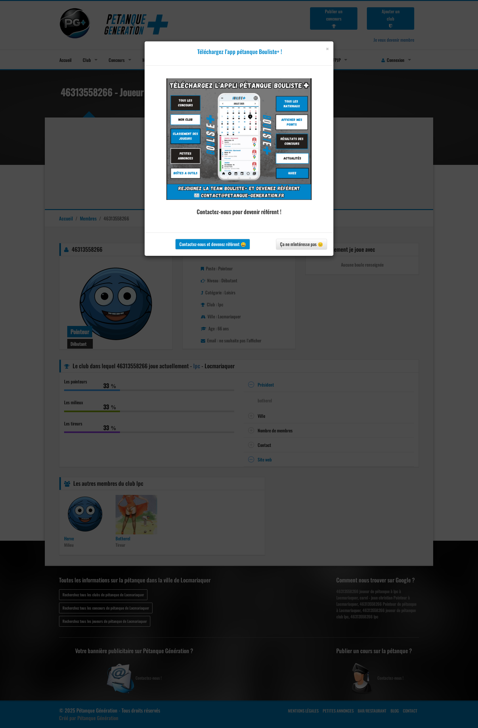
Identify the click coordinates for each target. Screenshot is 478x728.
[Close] (327, 48)
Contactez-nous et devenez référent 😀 (212, 244)
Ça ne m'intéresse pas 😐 (301, 244)
